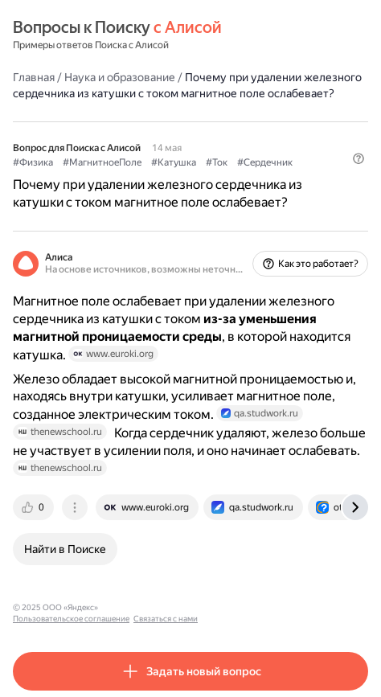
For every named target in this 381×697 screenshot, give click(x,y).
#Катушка (173, 162)
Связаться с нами (258, 607)
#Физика (33, 162)
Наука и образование (119, 77)
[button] (358, 158)
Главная (34, 77)
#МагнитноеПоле (102, 162)
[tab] (34, 507)
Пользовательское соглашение (163, 607)
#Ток (216, 162)
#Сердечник (265, 162)
